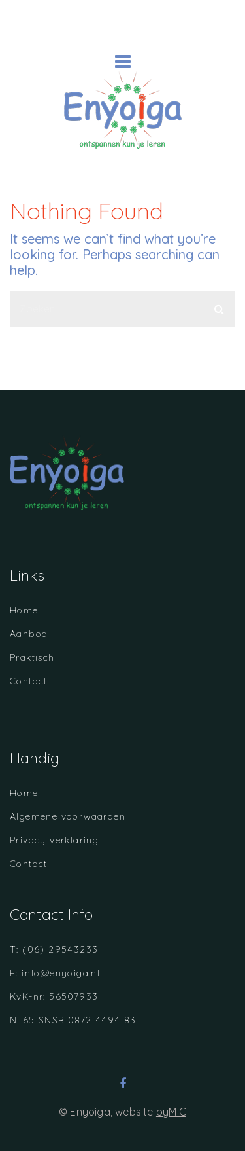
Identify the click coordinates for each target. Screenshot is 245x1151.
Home (24, 610)
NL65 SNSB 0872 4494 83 (73, 1020)
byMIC (171, 1111)
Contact (29, 681)
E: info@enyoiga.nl (55, 973)
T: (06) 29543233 (54, 949)
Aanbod (29, 634)
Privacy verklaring (54, 840)
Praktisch (32, 657)
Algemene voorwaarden (67, 816)
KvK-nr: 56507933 (54, 996)
